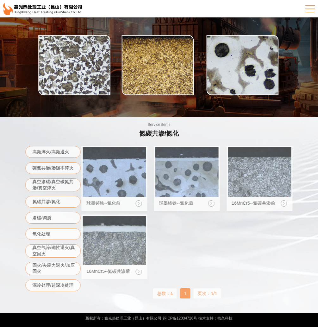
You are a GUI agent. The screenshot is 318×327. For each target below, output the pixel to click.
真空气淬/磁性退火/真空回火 (55, 250)
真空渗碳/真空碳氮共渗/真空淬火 (54, 184)
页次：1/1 (206, 293)
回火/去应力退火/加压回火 (55, 268)
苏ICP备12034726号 (180, 317)
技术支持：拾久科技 (215, 317)
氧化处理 (42, 233)
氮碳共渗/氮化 (47, 201)
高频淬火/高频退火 (52, 151)
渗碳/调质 (43, 217)
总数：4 (163, 293)
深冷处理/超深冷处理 (54, 285)
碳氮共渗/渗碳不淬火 (54, 167)
